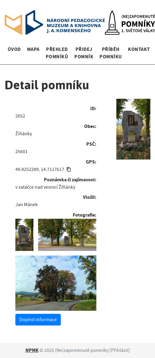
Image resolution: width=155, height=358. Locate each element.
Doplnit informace (38, 320)
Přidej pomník (83, 53)
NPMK (32, 350)
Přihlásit (119, 350)
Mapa (33, 49)
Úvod (14, 49)
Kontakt (139, 49)
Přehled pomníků (57, 53)
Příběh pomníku (110, 53)
